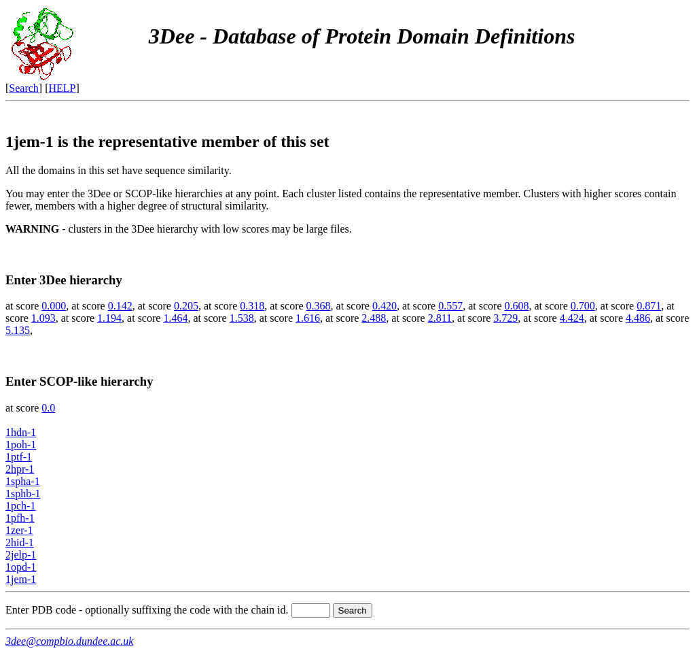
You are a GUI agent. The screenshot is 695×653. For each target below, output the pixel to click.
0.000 (53, 306)
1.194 (109, 318)
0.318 (252, 306)
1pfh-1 (20, 518)
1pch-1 (20, 506)
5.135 (17, 330)
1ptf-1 (18, 457)
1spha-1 (22, 481)
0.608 (517, 306)
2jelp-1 (20, 554)
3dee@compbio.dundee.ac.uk (69, 641)
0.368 (318, 306)
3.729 (505, 318)
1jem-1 (20, 579)
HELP (62, 88)
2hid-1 (19, 542)
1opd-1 (20, 567)
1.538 (242, 318)
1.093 (43, 318)
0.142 (120, 306)
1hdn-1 (20, 432)
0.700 (583, 306)
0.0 (48, 408)
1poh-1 (20, 444)
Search (24, 88)
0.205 (186, 306)
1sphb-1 (23, 493)
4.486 (638, 318)
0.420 (384, 306)
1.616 (308, 318)
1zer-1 (19, 530)
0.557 (450, 306)
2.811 (440, 318)
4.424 (572, 318)
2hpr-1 (19, 469)
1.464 (175, 318)
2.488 (373, 318)
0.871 (649, 306)
